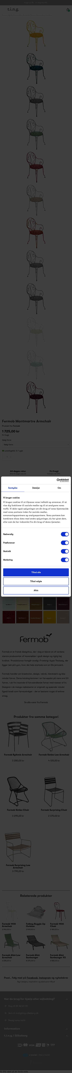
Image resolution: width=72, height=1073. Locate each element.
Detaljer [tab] (36, 488)
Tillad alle (36, 572)
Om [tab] (59, 488)
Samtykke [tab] (12, 488)
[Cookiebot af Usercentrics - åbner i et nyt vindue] (57, 480)
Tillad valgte (36, 581)
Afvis (36, 590)
